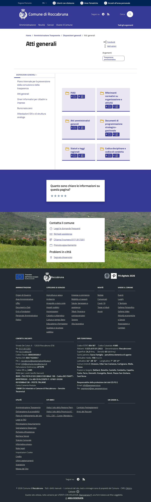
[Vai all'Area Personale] (117, 3)
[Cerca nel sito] (130, 14)
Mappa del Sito (22, 468)
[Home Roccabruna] (44, 14)
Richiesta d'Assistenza (25, 431)
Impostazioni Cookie (24, 452)
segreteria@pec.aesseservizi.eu (94, 388)
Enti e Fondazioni (23, 311)
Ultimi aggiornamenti (24, 460)
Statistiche (20, 464)
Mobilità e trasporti (79, 299)
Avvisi (100, 311)
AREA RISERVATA (74, 498)
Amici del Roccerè (84, 411)
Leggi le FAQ (21, 419)
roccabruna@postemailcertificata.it (36, 360)
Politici (18, 319)
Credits (19, 456)
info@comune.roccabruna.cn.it (34, 363)
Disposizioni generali (72, 35)
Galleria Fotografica (126, 307)
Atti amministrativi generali (80, 122)
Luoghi (121, 299)
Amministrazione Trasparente (47, 35)
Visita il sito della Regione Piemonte (61, 407)
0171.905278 (25, 351)
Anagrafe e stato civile (55, 303)
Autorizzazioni (52, 311)
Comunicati (102, 299)
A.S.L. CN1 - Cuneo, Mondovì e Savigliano (63, 415)
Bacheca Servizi (22, 436)
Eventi (120, 295)
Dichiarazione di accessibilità (28, 411)
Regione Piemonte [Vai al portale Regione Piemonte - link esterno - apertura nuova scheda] (25, 3)
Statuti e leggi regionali (78, 150)
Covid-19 (101, 303)
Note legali (20, 448)
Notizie (100, 295)
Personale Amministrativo (27, 315)
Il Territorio (122, 303)
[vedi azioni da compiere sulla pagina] (110, 46)
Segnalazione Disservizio (26, 427)
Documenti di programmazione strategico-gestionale (113, 125)
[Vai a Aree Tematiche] (89, 3)
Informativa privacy (24, 444)
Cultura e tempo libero (55, 319)
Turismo (74, 319)
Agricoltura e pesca (54, 295)
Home (28, 35)
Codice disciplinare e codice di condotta (115, 150)
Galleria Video (123, 311)
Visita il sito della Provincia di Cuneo (61, 411)
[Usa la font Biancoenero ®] (63, 3)
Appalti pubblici (52, 307)
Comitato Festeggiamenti (87, 407)
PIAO (73, 92)
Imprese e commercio (80, 295)
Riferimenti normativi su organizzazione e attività (113, 97)
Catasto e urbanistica (55, 315)
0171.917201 (25, 348)
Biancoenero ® (85, 494)
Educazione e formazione (57, 323)
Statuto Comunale (23, 440)
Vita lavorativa (77, 323)
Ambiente (50, 299)
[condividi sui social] (109, 42)
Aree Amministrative (24, 299)
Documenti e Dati (23, 307)
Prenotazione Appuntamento (28, 423)
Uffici (18, 303)
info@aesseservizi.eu (91, 385)
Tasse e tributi (103, 307)
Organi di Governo (23, 295)
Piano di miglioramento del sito (29, 415)
